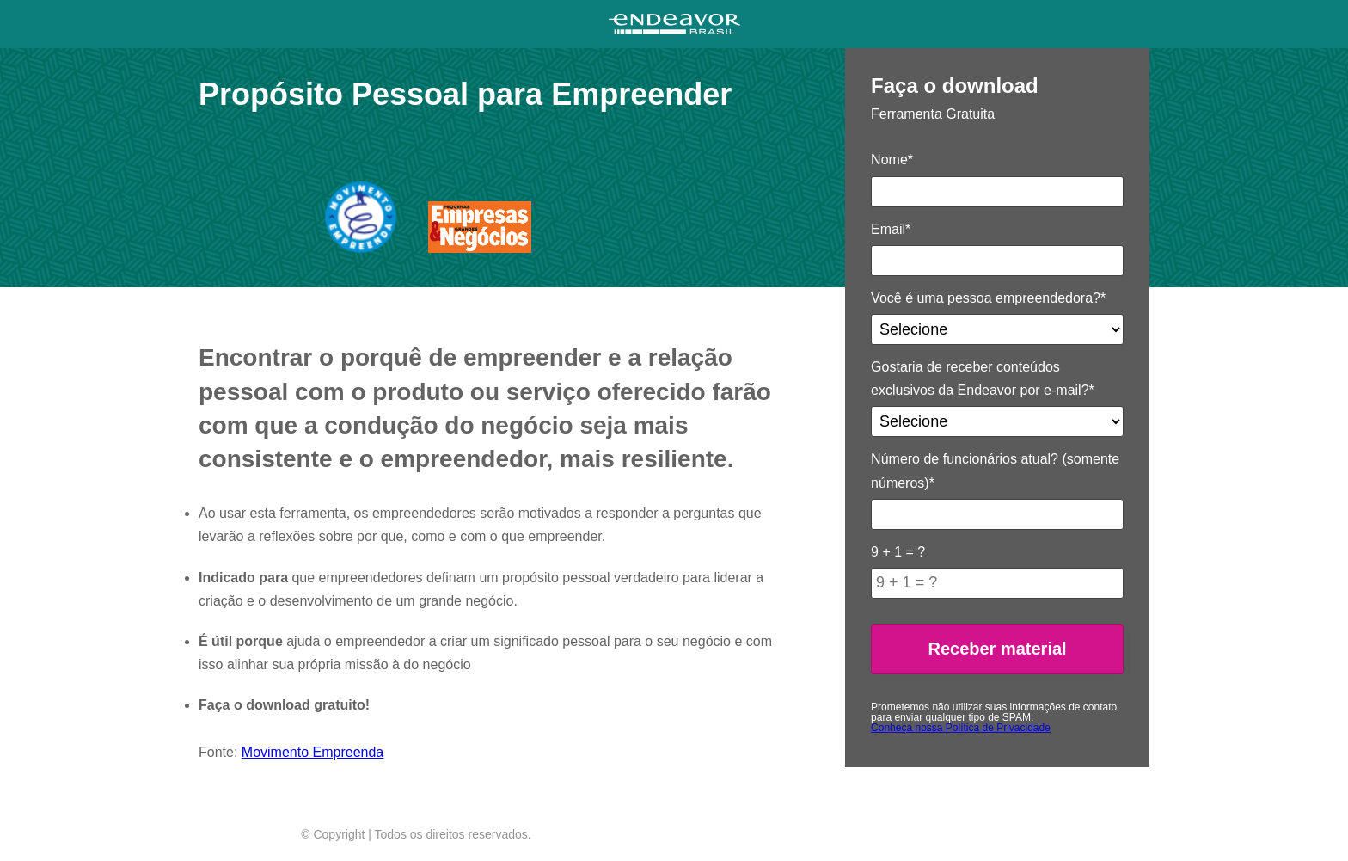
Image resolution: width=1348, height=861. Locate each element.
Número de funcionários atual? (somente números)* (995, 470)
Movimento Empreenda (312, 752)
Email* (890, 229)
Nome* (892, 159)
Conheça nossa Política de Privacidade (961, 728)
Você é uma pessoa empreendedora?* (988, 298)
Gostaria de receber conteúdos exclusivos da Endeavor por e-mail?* (982, 378)
